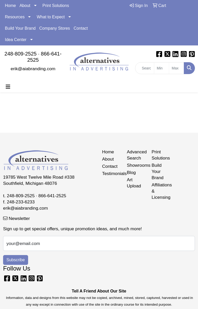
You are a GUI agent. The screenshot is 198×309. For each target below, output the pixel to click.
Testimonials (111, 173)
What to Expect (51, 17)
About (25, 5)
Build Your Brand (20, 28)
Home (10, 5)
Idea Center (16, 39)
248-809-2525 (20, 54)
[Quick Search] (144, 68)
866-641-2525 (52, 195)
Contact (80, 28)
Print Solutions (56, 5)
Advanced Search (136, 155)
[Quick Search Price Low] (161, 68)
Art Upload (134, 182)
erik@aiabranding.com (33, 68)
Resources (14, 17)
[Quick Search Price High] (176, 68)
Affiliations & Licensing (161, 191)
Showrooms (136, 165)
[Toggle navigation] (8, 86)
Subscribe (15, 260)
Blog (131, 172)
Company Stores (54, 28)
